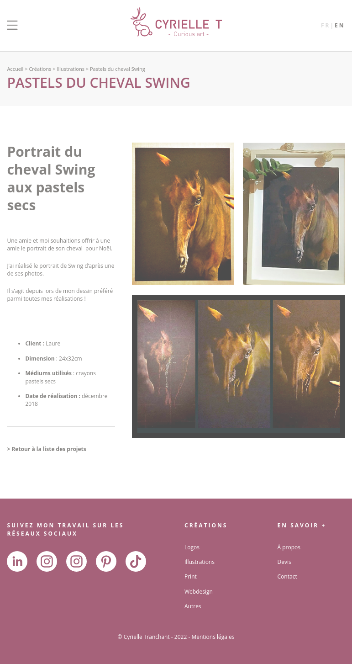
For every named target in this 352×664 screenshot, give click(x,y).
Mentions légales (212, 637)
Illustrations (70, 68)
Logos (192, 547)
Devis (284, 562)
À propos (289, 547)
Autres (192, 606)
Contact (287, 576)
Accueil (15, 68)
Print (190, 576)
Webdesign (198, 591)
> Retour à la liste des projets (46, 449)
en (340, 25)
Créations (40, 68)
